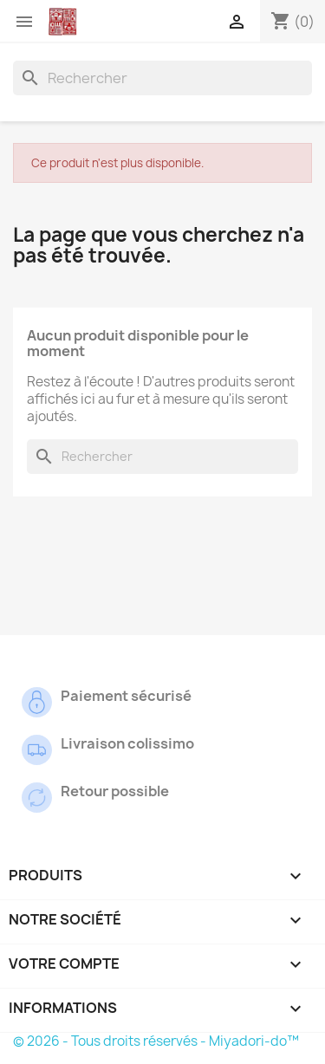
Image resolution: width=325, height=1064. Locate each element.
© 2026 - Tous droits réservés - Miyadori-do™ (156, 1041)
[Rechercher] (162, 78)
